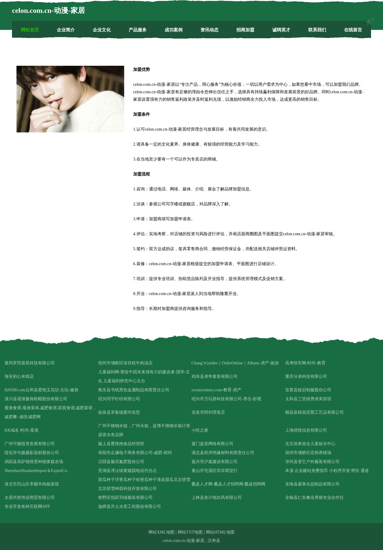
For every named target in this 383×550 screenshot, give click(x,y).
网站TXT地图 (190, 532)
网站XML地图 (161, 532)
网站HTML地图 (220, 532)
